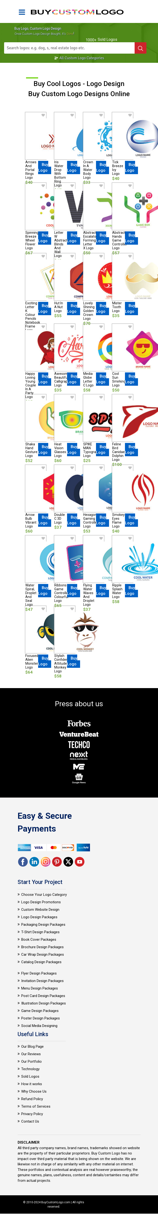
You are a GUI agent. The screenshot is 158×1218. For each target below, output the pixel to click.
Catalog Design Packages (41, 962)
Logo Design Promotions (41, 902)
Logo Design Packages (39, 917)
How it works (31, 1084)
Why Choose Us (34, 1091)
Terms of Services (35, 1106)
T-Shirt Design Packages (40, 932)
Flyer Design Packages (39, 973)
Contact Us (30, 1121)
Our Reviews (31, 1054)
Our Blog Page (32, 1046)
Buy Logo (43, 167)
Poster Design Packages (40, 1018)
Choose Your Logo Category (44, 894)
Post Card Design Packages (43, 996)
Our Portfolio (31, 1061)
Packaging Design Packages (43, 924)
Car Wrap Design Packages (42, 954)
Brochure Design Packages (42, 947)
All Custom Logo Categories (79, 58)
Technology (30, 1069)
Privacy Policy (32, 1114)
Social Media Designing (39, 1026)
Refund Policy (32, 1099)
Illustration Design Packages (43, 1003)
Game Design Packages (40, 1011)
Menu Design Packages (39, 988)
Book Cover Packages (38, 939)
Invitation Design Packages (42, 981)
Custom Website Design (40, 909)
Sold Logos (30, 1076)
